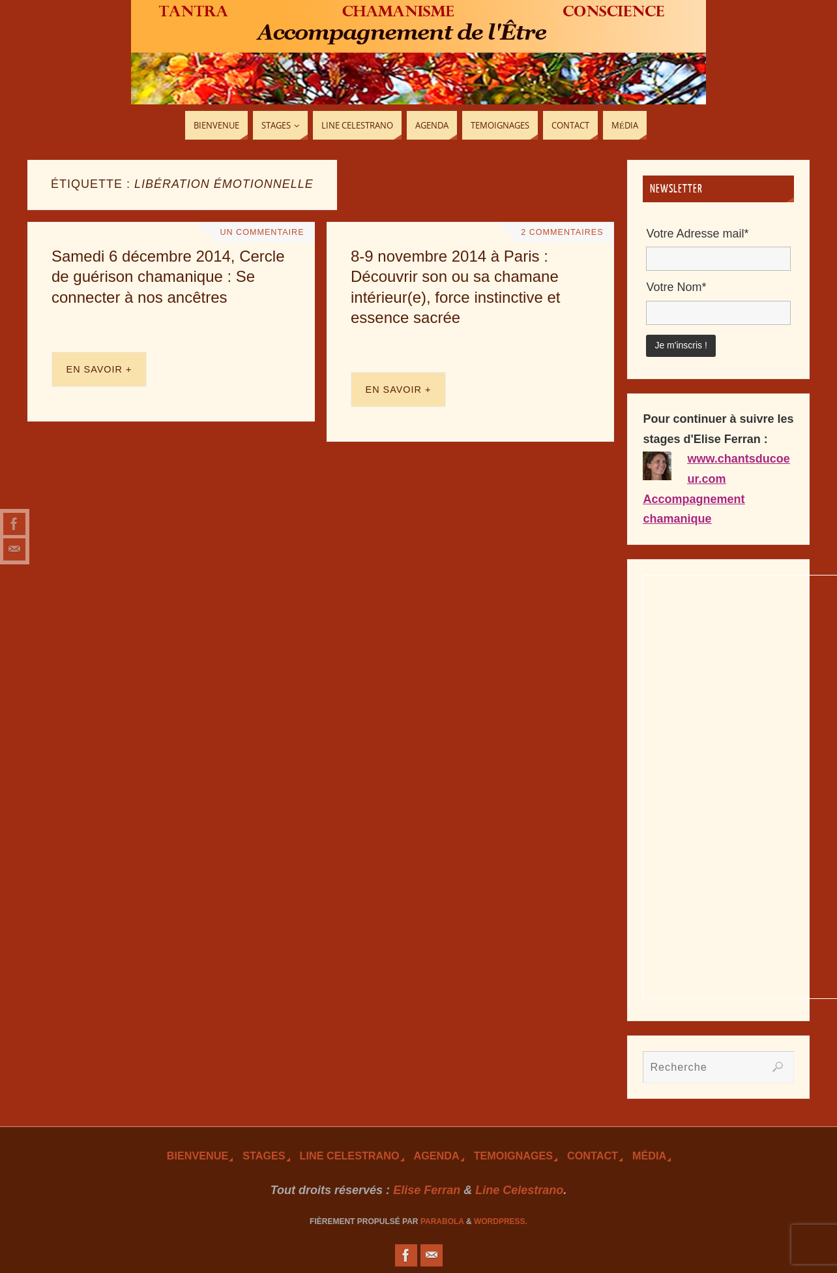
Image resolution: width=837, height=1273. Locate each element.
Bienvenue (197, 1155)
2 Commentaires (562, 232)
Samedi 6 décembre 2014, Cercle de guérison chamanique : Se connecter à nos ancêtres (168, 276)
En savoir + (99, 369)
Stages (263, 1155)
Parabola (442, 1221)
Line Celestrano (350, 1155)
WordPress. (500, 1221)
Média (649, 1155)
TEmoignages (513, 1155)
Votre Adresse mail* (697, 233)
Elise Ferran (426, 1190)
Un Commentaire (262, 232)
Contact (592, 1155)
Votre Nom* (676, 287)
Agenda (437, 1155)
